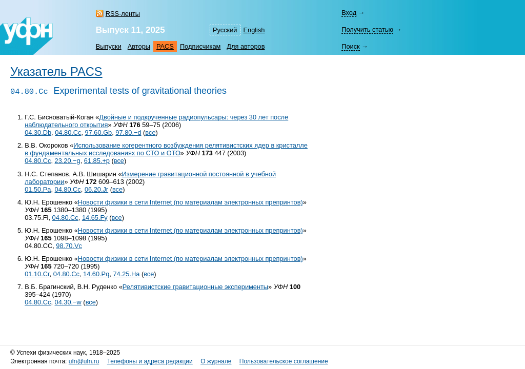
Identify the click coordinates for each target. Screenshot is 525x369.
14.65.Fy (95, 217)
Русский (225, 30)
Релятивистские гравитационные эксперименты (195, 287)
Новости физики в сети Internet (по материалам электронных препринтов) (190, 202)
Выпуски (109, 46)
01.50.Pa (38, 189)
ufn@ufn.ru (84, 361)
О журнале (215, 361)
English (254, 30)
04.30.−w (68, 302)
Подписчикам (200, 46)
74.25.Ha (126, 274)
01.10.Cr (37, 274)
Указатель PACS (56, 71)
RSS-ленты (123, 13)
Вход (348, 12)
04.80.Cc (68, 132)
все (150, 132)
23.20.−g (67, 161)
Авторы (139, 46)
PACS (165, 46)
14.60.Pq (96, 274)
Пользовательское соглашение (283, 361)
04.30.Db (38, 132)
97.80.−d (128, 132)
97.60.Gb (98, 132)
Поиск (350, 46)
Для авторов (246, 46)
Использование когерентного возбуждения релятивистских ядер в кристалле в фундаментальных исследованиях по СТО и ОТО (166, 149)
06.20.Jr (96, 189)
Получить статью (367, 29)
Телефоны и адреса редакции (150, 361)
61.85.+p (97, 161)
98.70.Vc (69, 246)
